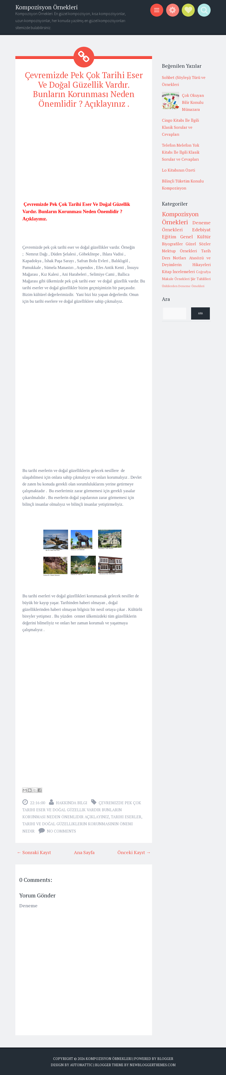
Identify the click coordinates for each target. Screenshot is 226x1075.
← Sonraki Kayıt (34, 852)
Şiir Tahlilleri (201, 278)
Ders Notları (174, 257)
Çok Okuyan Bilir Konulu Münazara (193, 102)
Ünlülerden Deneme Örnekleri (183, 286)
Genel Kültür (195, 236)
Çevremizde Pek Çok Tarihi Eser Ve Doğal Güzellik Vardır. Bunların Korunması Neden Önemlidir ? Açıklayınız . (84, 89)
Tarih (206, 250)
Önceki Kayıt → (134, 852)
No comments (61, 831)
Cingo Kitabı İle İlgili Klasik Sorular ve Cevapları (180, 127)
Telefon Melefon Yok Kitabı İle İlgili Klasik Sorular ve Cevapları (180, 152)
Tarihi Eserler (126, 816)
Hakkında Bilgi (71, 802)
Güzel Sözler (198, 243)
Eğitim (169, 236)
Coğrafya (203, 271)
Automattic (81, 1065)
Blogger (165, 1058)
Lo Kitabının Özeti (178, 170)
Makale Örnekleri (176, 278)
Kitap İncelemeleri (178, 271)
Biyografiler (172, 243)
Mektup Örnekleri (179, 250)
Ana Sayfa (84, 852)
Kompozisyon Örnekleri (46, 7)
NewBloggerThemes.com (152, 1065)
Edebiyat (201, 229)
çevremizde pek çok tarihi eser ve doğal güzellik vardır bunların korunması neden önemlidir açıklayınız (81, 809)
